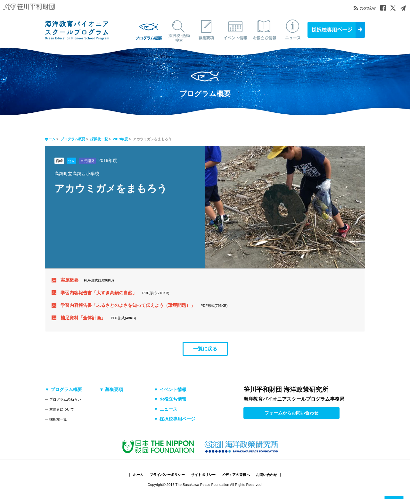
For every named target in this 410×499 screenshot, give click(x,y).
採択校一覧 (99, 139)
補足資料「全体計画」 (83, 317)
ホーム (50, 139)
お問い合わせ (266, 475)
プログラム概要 (149, 29)
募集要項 (206, 29)
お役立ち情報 (264, 29)
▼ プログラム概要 (63, 389)
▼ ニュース (165, 409)
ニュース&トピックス (293, 29)
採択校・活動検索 (177, 29)
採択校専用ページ (336, 30)
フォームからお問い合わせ (291, 412)
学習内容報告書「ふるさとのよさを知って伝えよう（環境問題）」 (128, 305)
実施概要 (69, 279)
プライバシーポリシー (167, 475)
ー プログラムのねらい (63, 399)
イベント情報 (235, 29)
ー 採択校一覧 (56, 419)
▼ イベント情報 (170, 389)
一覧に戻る (205, 348)
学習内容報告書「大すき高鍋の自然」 (99, 292)
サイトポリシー (203, 475)
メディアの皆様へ (236, 475)
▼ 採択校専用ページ (174, 418)
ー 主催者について (59, 409)
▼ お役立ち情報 (170, 399)
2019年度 (120, 139)
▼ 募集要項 (111, 389)
